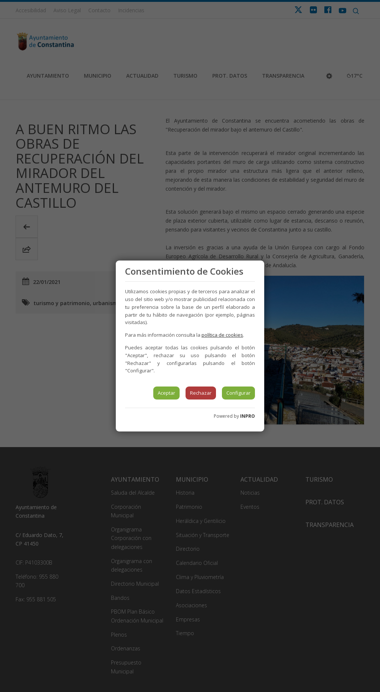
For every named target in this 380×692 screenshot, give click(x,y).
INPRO (247, 416)
